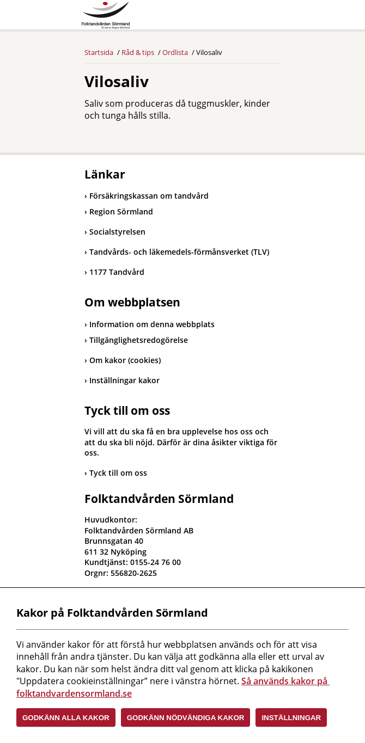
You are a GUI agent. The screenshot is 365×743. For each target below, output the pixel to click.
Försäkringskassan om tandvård (146, 196)
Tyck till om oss (118, 473)
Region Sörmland (118, 211)
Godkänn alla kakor (66, 718)
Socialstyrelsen (114, 231)
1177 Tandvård (114, 272)
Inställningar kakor (124, 380)
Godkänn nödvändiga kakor (186, 718)
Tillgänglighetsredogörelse (138, 340)
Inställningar (291, 718)
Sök (245, 17)
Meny (272, 17)
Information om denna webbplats (152, 324)
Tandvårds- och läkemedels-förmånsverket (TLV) (176, 252)
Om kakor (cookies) (125, 360)
